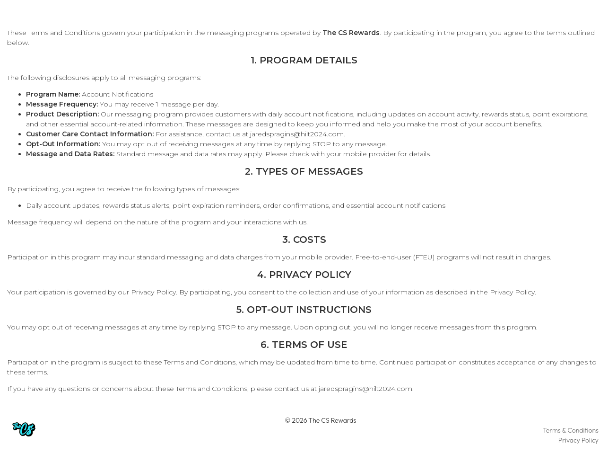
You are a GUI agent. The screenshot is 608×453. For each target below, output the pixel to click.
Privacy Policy (153, 292)
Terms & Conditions (571, 430)
